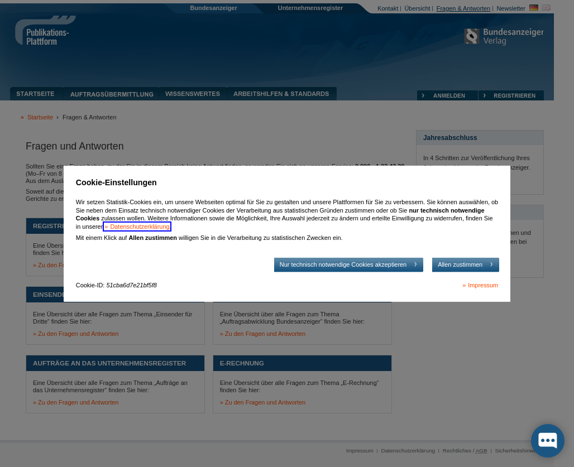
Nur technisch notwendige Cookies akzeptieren (343, 264)
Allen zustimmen (460, 264)
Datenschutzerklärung (139, 226)
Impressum (483, 285)
